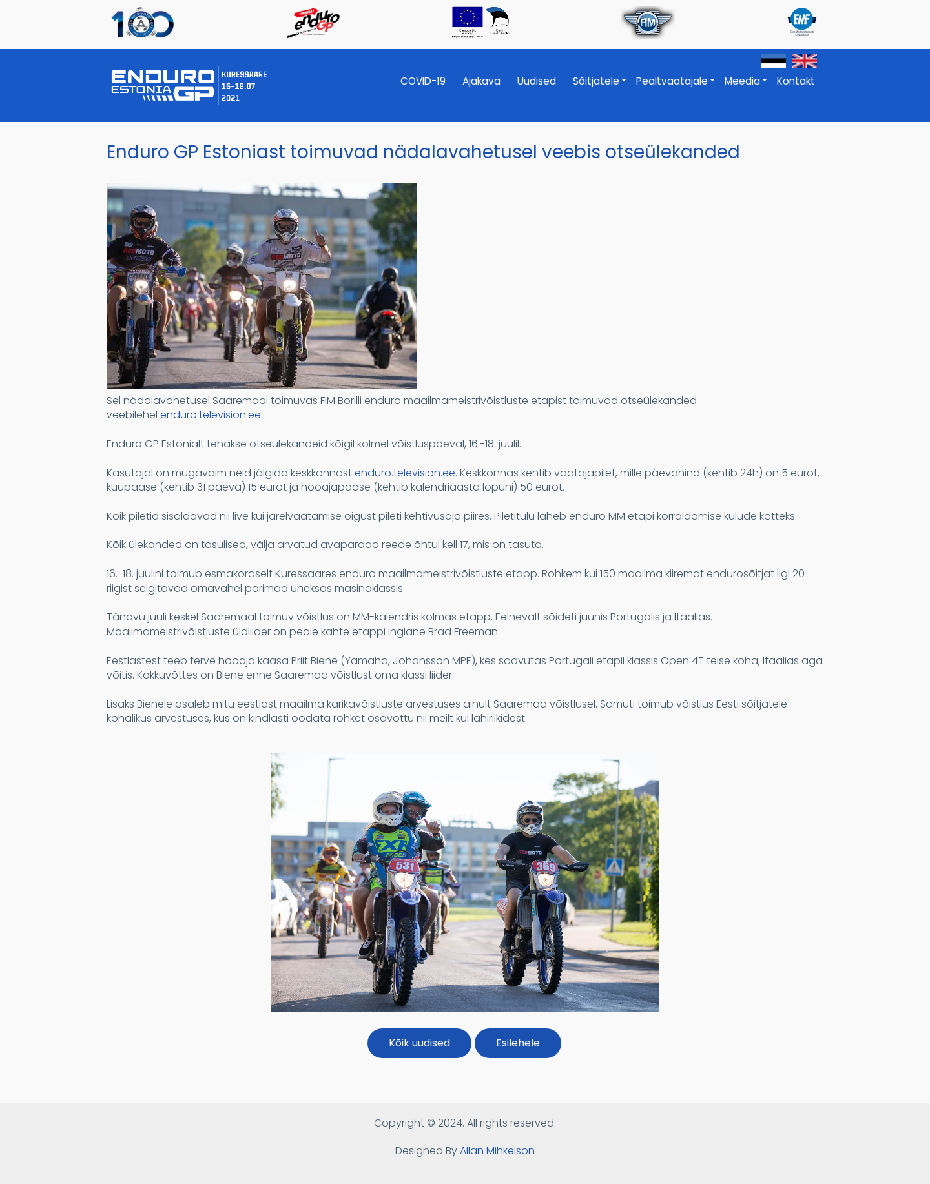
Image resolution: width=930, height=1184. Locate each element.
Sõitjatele (600, 87)
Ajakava (481, 81)
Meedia (747, 87)
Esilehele (518, 1043)
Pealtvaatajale (676, 87)
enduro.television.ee (210, 414)
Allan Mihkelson (497, 1150)
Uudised (536, 81)
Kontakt (796, 81)
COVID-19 (423, 81)
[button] (262, 386)
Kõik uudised (419, 1043)
